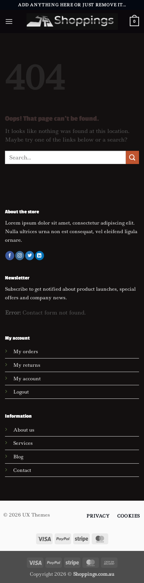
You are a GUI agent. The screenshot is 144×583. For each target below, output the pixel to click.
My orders (25, 351)
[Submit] (132, 157)
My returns (26, 365)
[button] (9, 21)
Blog (18, 456)
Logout (21, 392)
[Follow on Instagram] (19, 255)
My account (27, 378)
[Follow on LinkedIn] (39, 255)
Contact (22, 470)
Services (23, 443)
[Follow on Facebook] (9, 255)
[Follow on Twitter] (29, 255)
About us (23, 430)
